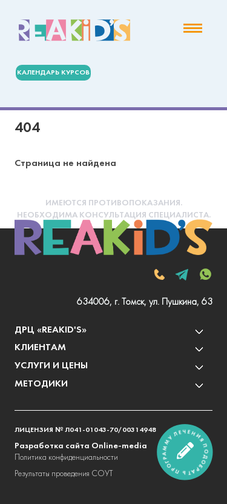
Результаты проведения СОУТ (64, 474)
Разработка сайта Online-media (81, 446)
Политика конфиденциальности (66, 458)
